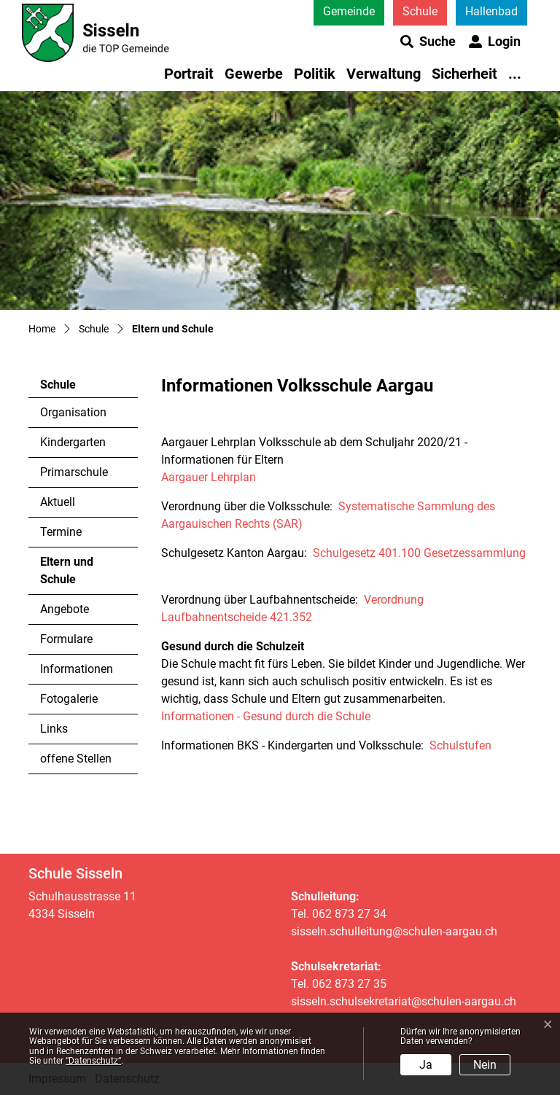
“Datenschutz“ (93, 1061)
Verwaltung (383, 73)
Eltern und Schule (79, 574)
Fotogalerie (69, 699)
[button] (428, 41)
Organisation (73, 412)
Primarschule (74, 472)
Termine (61, 532)
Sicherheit (464, 73)
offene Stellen (76, 758)
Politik (314, 73)
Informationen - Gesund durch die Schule (265, 716)
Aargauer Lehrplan (210, 477)
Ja (425, 1065)
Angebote (64, 609)
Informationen (76, 669)
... (514, 73)
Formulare (66, 639)
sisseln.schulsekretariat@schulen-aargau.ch (403, 1001)
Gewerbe (254, 73)
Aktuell (57, 502)
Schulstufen (460, 745)
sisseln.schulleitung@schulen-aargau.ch (394, 931)
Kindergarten (73, 442)
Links (54, 729)
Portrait (189, 73)
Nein (485, 1065)
